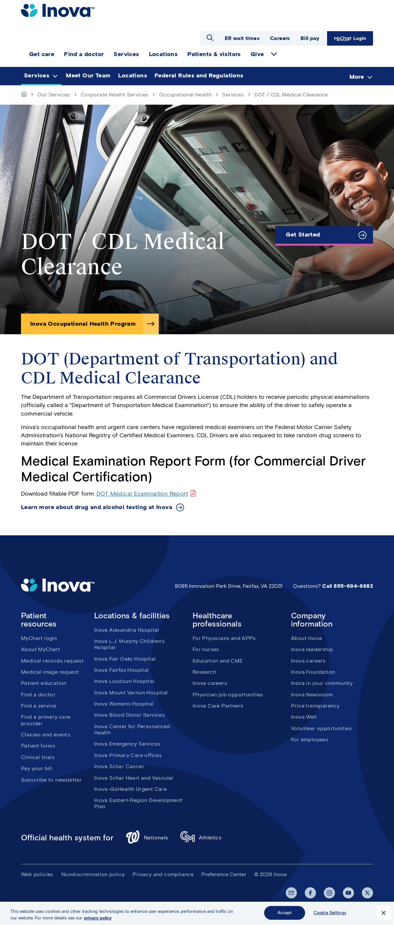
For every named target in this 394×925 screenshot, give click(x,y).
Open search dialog (210, 37)
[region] (197, 913)
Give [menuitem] (257, 54)
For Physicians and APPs (224, 638)
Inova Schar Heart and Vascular (134, 778)
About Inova (306, 638)
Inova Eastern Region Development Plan (138, 803)
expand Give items (274, 54)
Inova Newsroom (312, 694)
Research (204, 672)
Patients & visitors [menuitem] (214, 54)
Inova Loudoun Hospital (124, 681)
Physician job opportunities (228, 694)
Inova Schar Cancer (119, 766)
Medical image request (50, 672)
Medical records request (52, 661)
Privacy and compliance (163, 874)
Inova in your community (322, 683)
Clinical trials (37, 757)
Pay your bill (36, 768)
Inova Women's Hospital (124, 704)
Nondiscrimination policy (93, 874)
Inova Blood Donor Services (129, 715)
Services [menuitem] (126, 54)
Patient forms (38, 746)
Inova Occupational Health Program (83, 323)
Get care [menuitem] (41, 54)
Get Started (303, 234)
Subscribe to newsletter (51, 780)
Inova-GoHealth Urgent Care (130, 789)
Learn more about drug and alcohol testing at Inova (96, 507)
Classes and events (45, 734)
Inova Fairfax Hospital (121, 670)
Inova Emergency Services (127, 744)
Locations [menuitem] (163, 54)
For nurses (206, 649)
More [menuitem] (356, 76)
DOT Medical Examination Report (142, 493)
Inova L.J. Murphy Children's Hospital (129, 644)
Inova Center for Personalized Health (132, 729)
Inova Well (304, 717)
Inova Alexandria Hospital (126, 630)
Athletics (201, 838)
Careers (280, 38)
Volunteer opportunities (321, 728)
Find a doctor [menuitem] (84, 54)
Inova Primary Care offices (128, 755)
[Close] (383, 913)
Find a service (38, 706)
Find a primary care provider (46, 720)
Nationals (146, 838)
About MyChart (40, 649)
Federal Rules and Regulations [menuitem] (199, 75)
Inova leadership (312, 649)
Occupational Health (185, 95)
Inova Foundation (313, 672)
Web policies (37, 874)
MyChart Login (350, 38)
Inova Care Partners (218, 706)
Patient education (44, 683)
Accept (285, 912)
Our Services (53, 95)
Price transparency (315, 706)
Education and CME (218, 661)
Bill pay (310, 38)
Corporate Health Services (115, 95)
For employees (309, 739)
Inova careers (210, 683)
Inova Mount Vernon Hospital (131, 692)
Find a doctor (38, 694)
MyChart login (39, 638)
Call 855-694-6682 (347, 586)
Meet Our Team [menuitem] (88, 75)
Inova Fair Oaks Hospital (125, 659)
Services (233, 95)
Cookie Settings (330, 912)
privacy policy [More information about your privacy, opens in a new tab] (98, 917)
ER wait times (242, 38)
